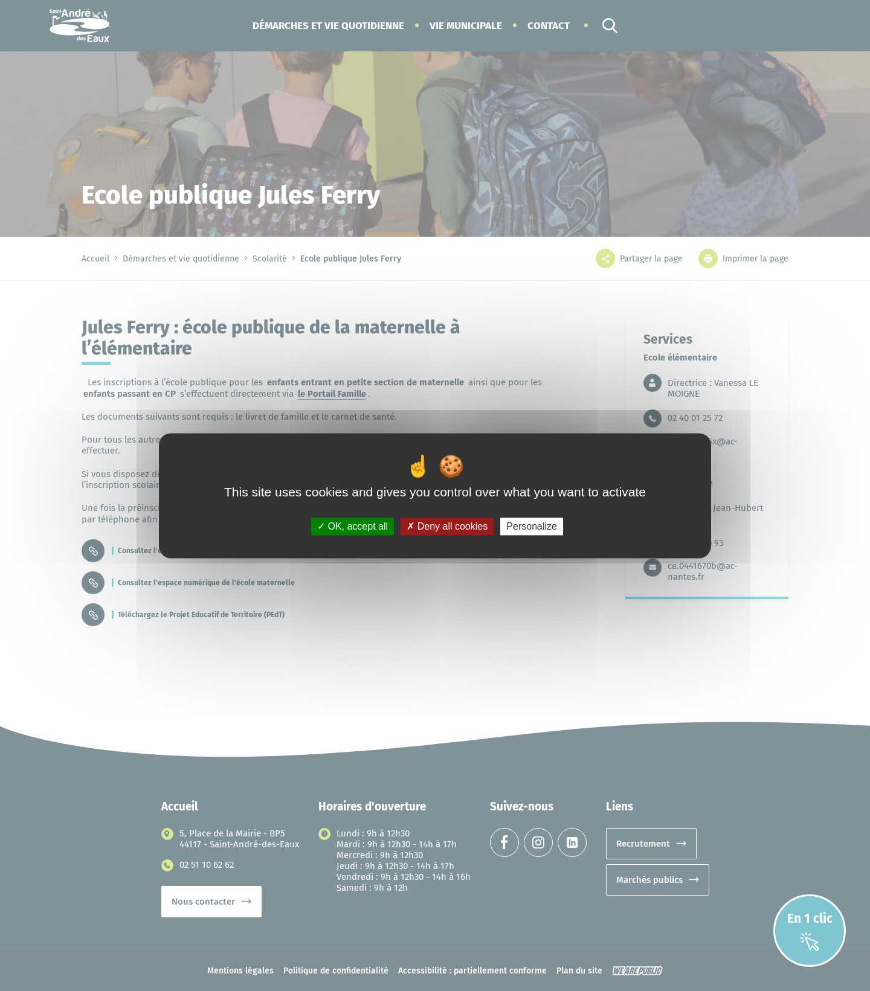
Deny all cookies (447, 526)
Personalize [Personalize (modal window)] (531, 526)
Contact (548, 25)
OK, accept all (352, 526)
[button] (328, 25)
